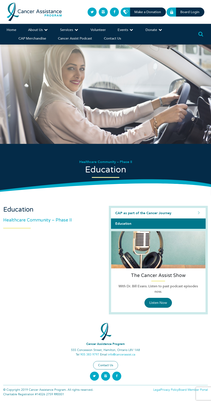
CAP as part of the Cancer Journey (158, 213)
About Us (38, 30)
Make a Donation (145, 12)
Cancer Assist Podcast (75, 38)
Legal (157, 390)
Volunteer (98, 30)
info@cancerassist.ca (121, 354)
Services (69, 30)
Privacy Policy (170, 390)
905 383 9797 (89, 354)
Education (123, 223)
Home (11, 30)
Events (126, 30)
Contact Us (112, 38)
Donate (154, 30)
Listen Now (158, 302)
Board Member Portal (193, 390)
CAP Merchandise (32, 38)
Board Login (187, 12)
